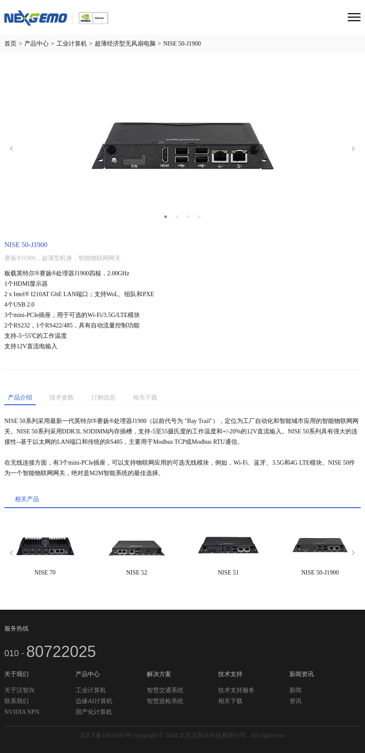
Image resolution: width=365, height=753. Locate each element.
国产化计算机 (94, 712)
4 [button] (199, 216)
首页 (10, 43)
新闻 (295, 690)
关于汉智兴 (19, 690)
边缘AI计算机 (94, 701)
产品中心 (36, 43)
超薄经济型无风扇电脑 (125, 43)
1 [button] (165, 216)
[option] (182, 148)
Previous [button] (11, 148)
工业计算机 (71, 43)
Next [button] (354, 148)
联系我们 (16, 701)
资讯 (295, 701)
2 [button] (177, 216)
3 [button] (188, 216)
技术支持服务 (236, 690)
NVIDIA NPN (22, 712)
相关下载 (230, 701)
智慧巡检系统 (165, 701)
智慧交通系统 (165, 690)
